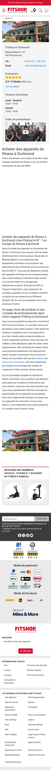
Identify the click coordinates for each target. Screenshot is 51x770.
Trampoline (32, 707)
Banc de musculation (37, 715)
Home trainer (33, 729)
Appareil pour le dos (13, 750)
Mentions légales (34, 670)
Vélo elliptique (10, 697)
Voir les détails (12, 86)
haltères (39, 358)
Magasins (8, 18)
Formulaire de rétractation (9, 681)
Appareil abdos (34, 742)
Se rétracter (25, 651)
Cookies (7, 670)
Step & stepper (11, 734)
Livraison (8, 675)
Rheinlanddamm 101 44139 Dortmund (15, 54)
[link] (19, 536)
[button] (4, 440)
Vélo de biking (10, 720)
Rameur (31, 702)
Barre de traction (35, 750)
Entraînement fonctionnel (10, 744)
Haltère (31, 720)
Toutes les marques (13, 762)
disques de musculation (13, 362)
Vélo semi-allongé (35, 725)
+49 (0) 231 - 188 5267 (35, 61)
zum (16, 641)
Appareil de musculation (10, 708)
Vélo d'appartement (36, 697)
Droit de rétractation (35, 675)
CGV (6, 665)
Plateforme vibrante (36, 755)
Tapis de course (11, 702)
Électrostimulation (12, 755)
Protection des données (37, 665)
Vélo (6, 729)
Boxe (7, 725)
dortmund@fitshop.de (35, 65)
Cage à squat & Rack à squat (36, 736)
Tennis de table (11, 715)
